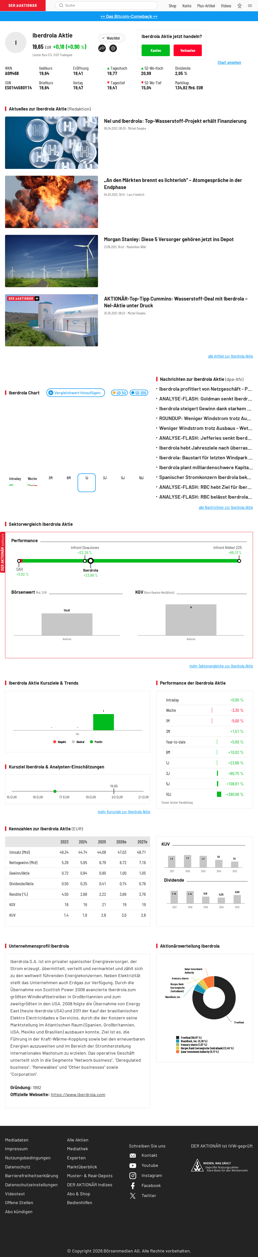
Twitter (142, 1195)
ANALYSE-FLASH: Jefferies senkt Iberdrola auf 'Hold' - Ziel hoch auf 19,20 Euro (206, 438)
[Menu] (251, 5)
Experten (76, 1157)
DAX (19, 569)
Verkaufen (187, 50)
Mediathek (77, 1148)
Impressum (16, 1148)
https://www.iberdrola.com (78, 1094)
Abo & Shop (78, 1193)
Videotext (15, 1193)
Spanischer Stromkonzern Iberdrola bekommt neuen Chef (206, 477)
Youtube (143, 1165)
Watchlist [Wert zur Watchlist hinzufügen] (113, 37)
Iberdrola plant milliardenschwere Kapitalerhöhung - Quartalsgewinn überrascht (206, 467)
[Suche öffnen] (61, 5)
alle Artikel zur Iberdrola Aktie (230, 356)
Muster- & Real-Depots (90, 1175)
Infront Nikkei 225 (227, 548)
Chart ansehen (235, 66)
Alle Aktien (77, 1139)
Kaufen (156, 50)
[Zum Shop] (172, 5)
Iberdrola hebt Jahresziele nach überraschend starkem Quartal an (206, 448)
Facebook (145, 1185)
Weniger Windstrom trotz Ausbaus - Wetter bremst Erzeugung (206, 428)
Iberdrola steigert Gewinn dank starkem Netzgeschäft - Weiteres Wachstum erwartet (206, 408)
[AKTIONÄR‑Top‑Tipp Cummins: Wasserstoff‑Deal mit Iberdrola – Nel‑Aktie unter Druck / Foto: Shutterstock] (129, 320)
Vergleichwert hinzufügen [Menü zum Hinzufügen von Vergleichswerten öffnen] (77, 392)
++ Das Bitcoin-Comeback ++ (129, 16)
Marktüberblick (82, 1166)
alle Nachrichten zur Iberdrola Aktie (226, 507)
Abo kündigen (19, 1211)
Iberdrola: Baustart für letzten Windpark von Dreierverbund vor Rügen (206, 457)
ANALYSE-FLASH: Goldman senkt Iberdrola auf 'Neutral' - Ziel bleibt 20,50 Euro (206, 398)
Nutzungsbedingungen (28, 1157)
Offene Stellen (19, 1202)
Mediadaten (16, 1139)
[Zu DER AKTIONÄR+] (206, 5)
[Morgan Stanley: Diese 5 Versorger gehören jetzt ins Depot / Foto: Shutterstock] (129, 261)
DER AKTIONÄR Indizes (89, 1184)
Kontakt (143, 1155)
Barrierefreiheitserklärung (31, 1175)
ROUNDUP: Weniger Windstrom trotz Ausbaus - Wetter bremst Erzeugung (206, 418)
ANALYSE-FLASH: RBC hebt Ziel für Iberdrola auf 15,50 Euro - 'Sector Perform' (206, 487)
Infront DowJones (85, 548)
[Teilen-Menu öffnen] (102, 48)
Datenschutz (17, 1166)
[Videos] (226, 5)
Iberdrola (90, 570)
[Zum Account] (186, 5)
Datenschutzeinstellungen (31, 1184)
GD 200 (140, 392)
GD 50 (121, 392)
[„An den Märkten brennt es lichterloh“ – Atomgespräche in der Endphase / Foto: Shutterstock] (129, 202)
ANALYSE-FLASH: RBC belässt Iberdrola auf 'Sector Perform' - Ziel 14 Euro (206, 497)
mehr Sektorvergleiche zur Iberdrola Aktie (221, 666)
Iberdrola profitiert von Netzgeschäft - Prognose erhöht (206, 389)
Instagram (145, 1175)
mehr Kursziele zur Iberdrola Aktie (124, 811)
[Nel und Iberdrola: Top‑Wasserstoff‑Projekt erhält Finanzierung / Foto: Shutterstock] (129, 143)
